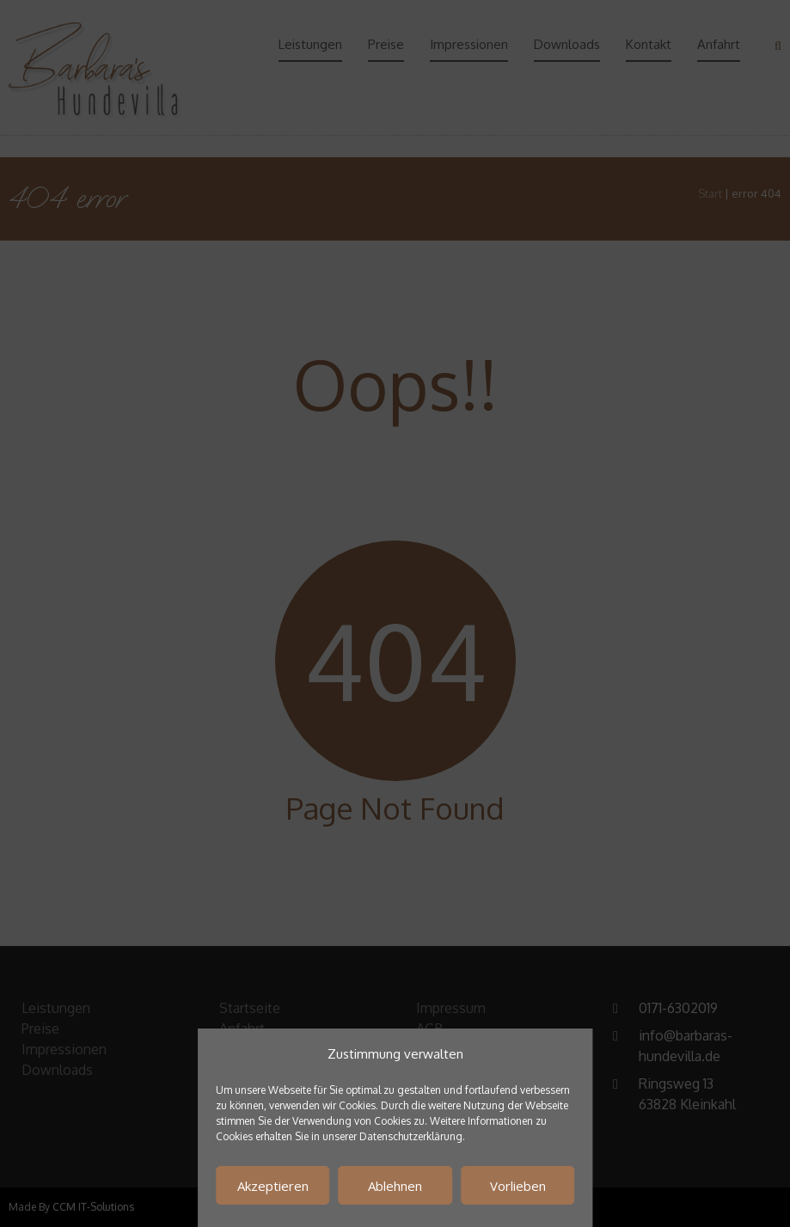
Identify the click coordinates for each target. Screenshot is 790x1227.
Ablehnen (395, 1185)
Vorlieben (518, 1185)
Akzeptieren (273, 1185)
